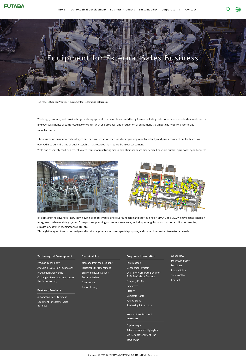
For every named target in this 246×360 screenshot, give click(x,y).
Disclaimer (176, 265)
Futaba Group (134, 300)
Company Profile (135, 281)
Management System (138, 267)
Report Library (90, 287)
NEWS (58, 9)
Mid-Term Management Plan (141, 335)
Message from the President (97, 262)
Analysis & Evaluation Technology (55, 267)
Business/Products (119, 9)
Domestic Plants (135, 295)
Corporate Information (141, 256)
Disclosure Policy (180, 260)
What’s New (177, 255)
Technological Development (85, 9)
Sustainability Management (96, 267)
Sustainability (145, 9)
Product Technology (48, 262)
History (131, 290)
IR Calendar (133, 339)
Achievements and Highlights (142, 330)
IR (177, 9)
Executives (132, 286)
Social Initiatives (90, 277)
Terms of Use (178, 275)
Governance (88, 282)
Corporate (165, 9)
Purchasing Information (139, 305)
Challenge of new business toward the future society (56, 279)
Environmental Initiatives (95, 272)
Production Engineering (50, 272)
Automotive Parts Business (52, 297)
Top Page (42, 101)
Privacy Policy (178, 270)
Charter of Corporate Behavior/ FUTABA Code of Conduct (143, 274)
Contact (188, 9)
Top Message (134, 262)
